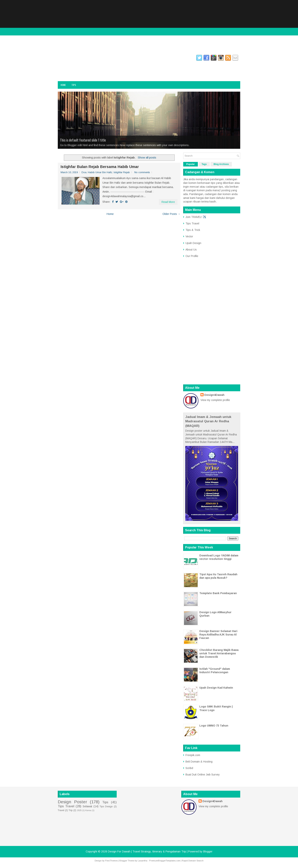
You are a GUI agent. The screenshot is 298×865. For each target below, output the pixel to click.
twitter (94, 58)
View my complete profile (215, 400)
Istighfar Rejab (122, 172)
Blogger (207, 851)
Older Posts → (171, 213)
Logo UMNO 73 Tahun (213, 725)
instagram (78, 58)
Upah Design (193, 243)
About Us (191, 249)
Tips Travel (192, 223)
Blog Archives (221, 164)
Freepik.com (192, 755)
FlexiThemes (111, 860)
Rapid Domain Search (193, 860)
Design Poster (72, 801)
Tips (73, 84)
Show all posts (147, 157)
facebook (62, 58)
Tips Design (106, 806)
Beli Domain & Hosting (198, 761)
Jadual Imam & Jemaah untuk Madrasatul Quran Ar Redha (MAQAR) (208, 421)
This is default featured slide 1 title (83, 140)
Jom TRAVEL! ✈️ (195, 216)
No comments (142, 172)
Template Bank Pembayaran (218, 593)
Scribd (189, 768)
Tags (204, 164)
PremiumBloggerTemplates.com (164, 860)
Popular (190, 164)
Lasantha (142, 860)
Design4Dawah (214, 394)
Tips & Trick (192, 229)
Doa (84, 172)
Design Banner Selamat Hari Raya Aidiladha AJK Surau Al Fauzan (218, 634)
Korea (88, 810)
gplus (107, 58)
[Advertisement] (149, 26)
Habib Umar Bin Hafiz (100, 172)
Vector (189, 236)
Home (63, 84)
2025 (79, 810)
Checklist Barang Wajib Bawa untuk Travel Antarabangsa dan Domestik (219, 653)
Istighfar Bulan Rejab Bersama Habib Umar (100, 167)
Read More (168, 201)
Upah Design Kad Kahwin (216, 687)
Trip (71, 810)
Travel (61, 810)
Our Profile (191, 256)
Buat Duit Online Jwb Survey (202, 774)
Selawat (87, 806)
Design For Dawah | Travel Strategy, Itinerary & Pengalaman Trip (97, 70)
